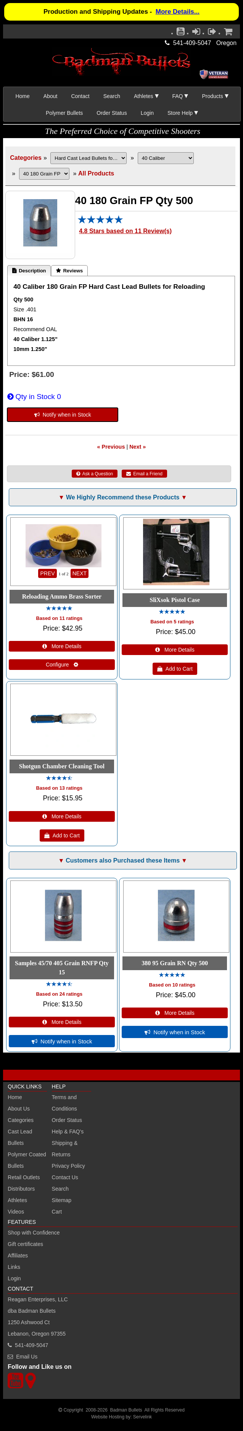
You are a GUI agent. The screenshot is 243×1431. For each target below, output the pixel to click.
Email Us (26, 1357)
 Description (29, 270)
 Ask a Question (94, 474)
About (50, 96)
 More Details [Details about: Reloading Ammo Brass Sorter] (62, 646)
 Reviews (69, 270)
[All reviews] (100, 222)
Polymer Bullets (64, 113)
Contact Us (65, 1177)
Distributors (21, 1189)
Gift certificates (25, 1244)
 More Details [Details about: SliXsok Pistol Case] (175, 649)
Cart (57, 1212)
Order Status (112, 113)
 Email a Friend (144, 474)
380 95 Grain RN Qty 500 (175, 963)
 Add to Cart (175, 668)
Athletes (17, 1200)
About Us (19, 1109)
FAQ (177, 96)
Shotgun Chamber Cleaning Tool (62, 766)
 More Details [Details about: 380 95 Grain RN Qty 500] (175, 1013)
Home (22, 96)
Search (111, 96)
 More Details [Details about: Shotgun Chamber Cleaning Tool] (62, 816)
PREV (47, 573)
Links (14, 1267)
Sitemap (61, 1200)
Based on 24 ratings (59, 994)
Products (212, 96)
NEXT (79, 573)
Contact (80, 96)
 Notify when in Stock (62, 414)
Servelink (142, 1417)
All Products (96, 173)
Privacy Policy (68, 1166)
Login (147, 113)
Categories (26, 158)
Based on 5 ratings (172, 622)
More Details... (178, 11)
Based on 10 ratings (172, 985)
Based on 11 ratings (59, 618)
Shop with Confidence (34, 1233)
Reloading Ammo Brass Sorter (61, 596)
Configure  (62, 664)
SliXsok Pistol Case (175, 600)
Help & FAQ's (68, 1131)
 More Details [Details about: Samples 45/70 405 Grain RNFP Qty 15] (62, 1022)
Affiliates (18, 1255)
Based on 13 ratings (59, 788)
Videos (16, 1212)
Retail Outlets (24, 1177)
